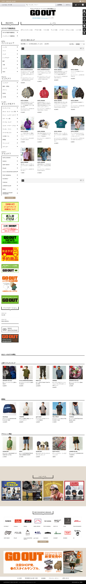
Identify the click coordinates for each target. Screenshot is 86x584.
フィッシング (6, 143)
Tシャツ (54, 30)
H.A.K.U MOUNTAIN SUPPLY (10, 171)
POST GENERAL (7, 175)
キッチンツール (6, 108)
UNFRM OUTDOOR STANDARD (7, 193)
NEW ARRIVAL (10, 320)
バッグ (4, 54)
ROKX (4, 189)
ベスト (46, 30)
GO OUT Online (36, 18)
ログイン (68, 4)
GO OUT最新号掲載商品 (9, 32)
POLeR (4, 168)
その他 (4, 96)
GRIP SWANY (6, 164)
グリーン (5, 89)
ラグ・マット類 (6, 118)
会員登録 (59, 4)
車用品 (4, 139)
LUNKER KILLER (7, 185)
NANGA (4, 161)
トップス (5, 47)
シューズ (5, 68)
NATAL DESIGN (6, 157)
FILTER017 (5, 178)
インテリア (5, 82)
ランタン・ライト (7, 129)
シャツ (78, 30)
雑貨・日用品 (6, 86)
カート (81, 5)
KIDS (4, 71)
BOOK (4, 93)
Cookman (5, 182)
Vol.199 (10, 1)
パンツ (4, 50)
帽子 (4, 61)
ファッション (44, 18)
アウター (38, 30)
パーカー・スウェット (66, 30)
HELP (82, 1)
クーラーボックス (7, 132)
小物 (4, 64)
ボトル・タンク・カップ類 (9, 111)
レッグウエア (6, 57)
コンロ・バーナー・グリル (9, 125)
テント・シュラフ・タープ (9, 115)
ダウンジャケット (27, 30)
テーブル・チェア (7, 122)
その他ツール (6, 136)
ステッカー (5, 146)
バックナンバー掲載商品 (9, 36)
